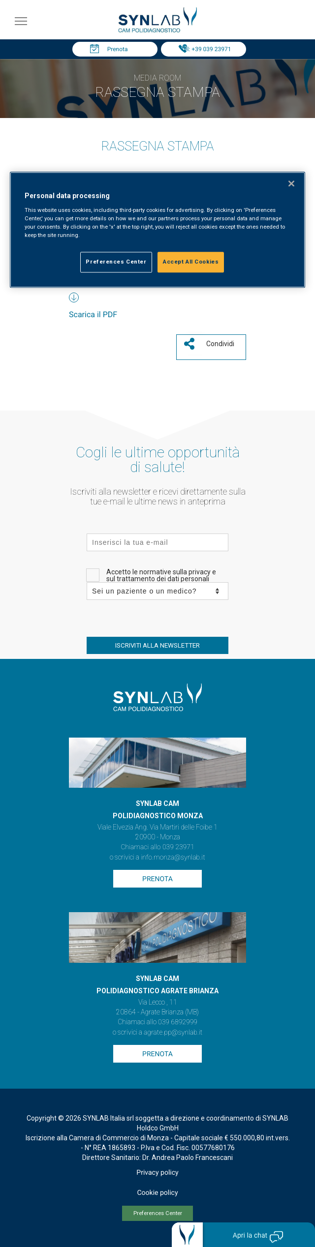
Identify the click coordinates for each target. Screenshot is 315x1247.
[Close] (291, 184)
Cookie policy (157, 1193)
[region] (157, 230)
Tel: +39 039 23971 (206, 49)
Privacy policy (157, 1173)
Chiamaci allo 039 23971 (157, 847)
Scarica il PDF (93, 314)
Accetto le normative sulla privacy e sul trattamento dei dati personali (161, 575)
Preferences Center (157, 1213)
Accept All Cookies (191, 262)
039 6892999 (177, 1022)
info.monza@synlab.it (173, 857)
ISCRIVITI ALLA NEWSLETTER (157, 645)
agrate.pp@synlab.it (173, 1033)
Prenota (117, 49)
